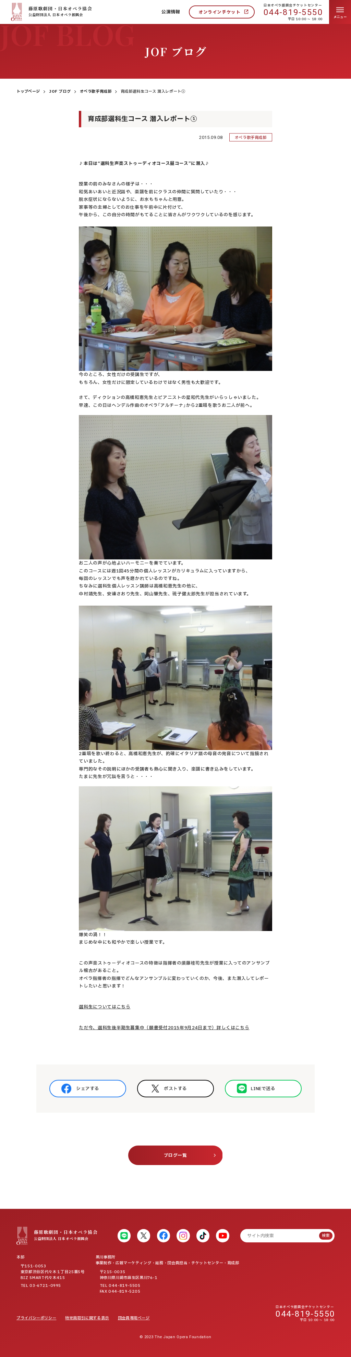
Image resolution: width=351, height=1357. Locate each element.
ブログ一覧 (175, 1155)
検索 (325, 1236)
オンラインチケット (219, 12)
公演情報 (170, 12)
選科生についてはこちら (104, 1007)
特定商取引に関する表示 (87, 1318)
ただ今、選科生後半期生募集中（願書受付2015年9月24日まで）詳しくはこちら (164, 1027)
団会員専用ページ (134, 1318)
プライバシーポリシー (36, 1318)
